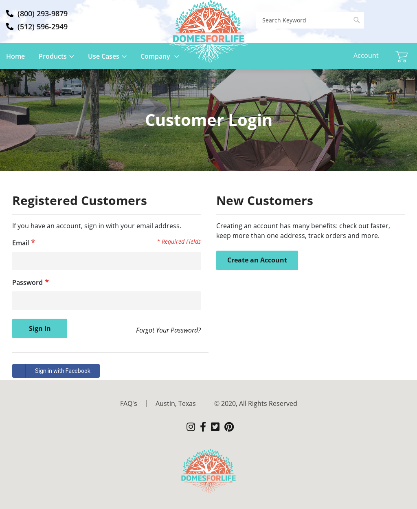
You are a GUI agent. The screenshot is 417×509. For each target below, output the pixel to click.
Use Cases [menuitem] (103, 56)
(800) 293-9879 (43, 13)
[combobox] (310, 20)
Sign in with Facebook (51, 370)
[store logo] (208, 31)
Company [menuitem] (156, 56)
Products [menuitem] (53, 56)
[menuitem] (138, 403)
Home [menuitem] (15, 56)
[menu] (98, 60)
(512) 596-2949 (43, 26)
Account (366, 55)
